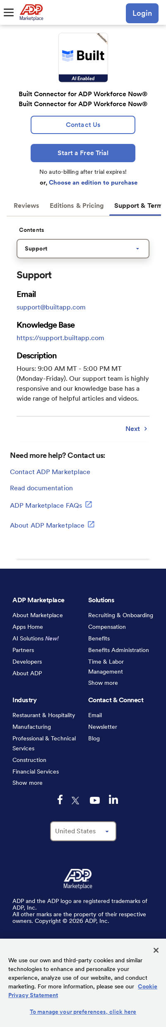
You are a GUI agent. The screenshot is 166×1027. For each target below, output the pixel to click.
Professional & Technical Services (44, 743)
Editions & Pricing (77, 205)
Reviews (27, 205)
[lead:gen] (83, 125)
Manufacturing (31, 726)
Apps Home (27, 626)
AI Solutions (35, 638)
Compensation (107, 626)
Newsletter (102, 726)
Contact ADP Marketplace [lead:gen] (50, 472)
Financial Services (35, 771)
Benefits (99, 638)
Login (142, 13)
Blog (94, 738)
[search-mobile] (113, 13)
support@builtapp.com (51, 307)
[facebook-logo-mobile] (60, 799)
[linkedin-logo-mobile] (113, 799)
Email (95, 715)
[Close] (156, 950)
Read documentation (41, 488)
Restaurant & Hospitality (43, 715)
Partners (23, 650)
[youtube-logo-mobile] (95, 800)
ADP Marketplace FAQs (51, 504)
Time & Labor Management (106, 666)
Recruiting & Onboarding (120, 615)
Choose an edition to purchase (93, 182)
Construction (29, 760)
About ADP (27, 673)
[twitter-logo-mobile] (76, 800)
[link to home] (31, 12)
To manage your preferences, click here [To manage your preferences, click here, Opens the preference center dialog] (83, 1011)
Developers (27, 661)
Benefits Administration (118, 650)
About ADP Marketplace (52, 524)
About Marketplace (37, 615)
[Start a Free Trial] (83, 153)
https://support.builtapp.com (60, 338)
